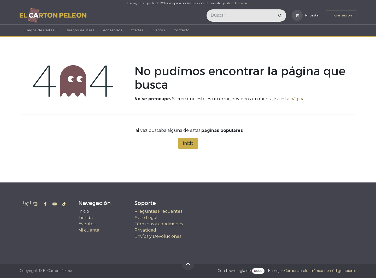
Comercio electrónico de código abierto (320, 270)
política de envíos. (235, 3)
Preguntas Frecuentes (158, 211)
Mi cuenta (88, 230)
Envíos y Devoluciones (157, 236)
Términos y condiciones (158, 223)
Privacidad (145, 230)
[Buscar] (280, 15)
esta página (292, 98)
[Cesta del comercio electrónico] (305, 15)
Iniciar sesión (341, 15)
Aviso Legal (145, 217)
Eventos (86, 223)
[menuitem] (41, 30)
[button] (188, 264)
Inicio (188, 143)
